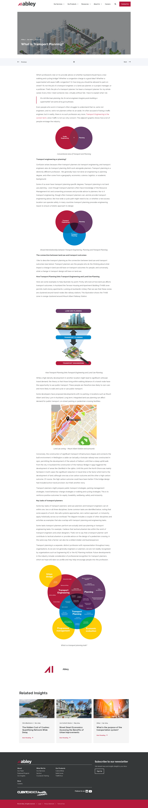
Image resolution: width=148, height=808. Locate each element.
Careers (20, 784)
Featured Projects (23, 773)
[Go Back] (74, 62)
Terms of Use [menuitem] (61, 803)
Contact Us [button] (125, 4)
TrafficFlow (59, 776)
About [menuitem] (19, 768)
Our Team (20, 771)
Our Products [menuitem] (60, 768)
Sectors (39, 773)
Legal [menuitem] (39, 803)
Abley (23, 39)
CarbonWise (60, 771)
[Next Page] (127, 62)
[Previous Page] (22, 62)
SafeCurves (59, 773)
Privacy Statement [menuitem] (49, 803)
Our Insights (21, 776)
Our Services (40, 771)
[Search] (115, 4)
